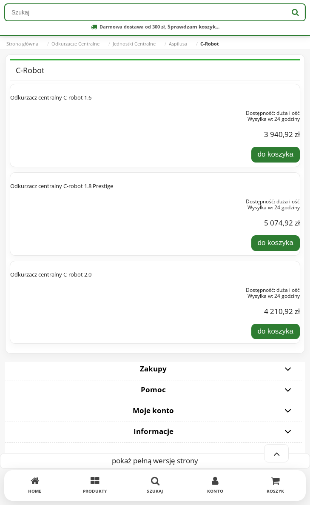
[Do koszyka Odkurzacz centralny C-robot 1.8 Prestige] (275, 243)
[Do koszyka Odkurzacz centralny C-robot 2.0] (275, 331)
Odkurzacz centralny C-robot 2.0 (50, 274)
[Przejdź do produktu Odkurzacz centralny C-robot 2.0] (68, 288)
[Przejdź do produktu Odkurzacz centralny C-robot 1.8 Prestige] (68, 200)
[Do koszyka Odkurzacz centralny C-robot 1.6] (275, 154)
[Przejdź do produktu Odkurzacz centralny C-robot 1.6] (68, 111)
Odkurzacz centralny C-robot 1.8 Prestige (61, 186)
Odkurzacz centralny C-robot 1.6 (50, 97)
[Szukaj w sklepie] (145, 12)
